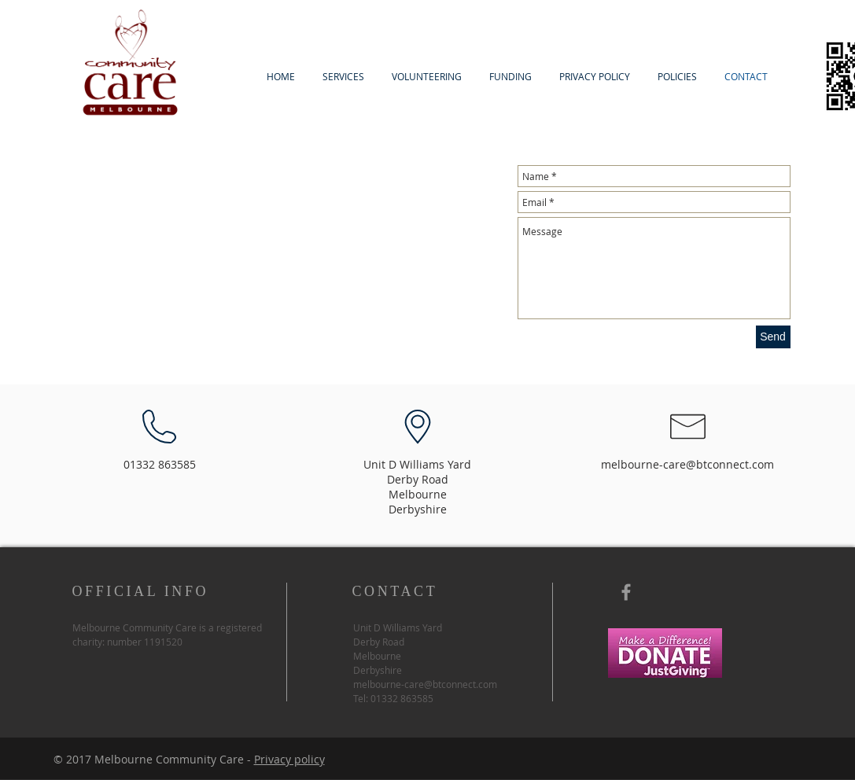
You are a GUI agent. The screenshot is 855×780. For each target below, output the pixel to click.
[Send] (773, 337)
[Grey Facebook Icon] (626, 592)
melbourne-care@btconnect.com (687, 464)
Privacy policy (289, 759)
